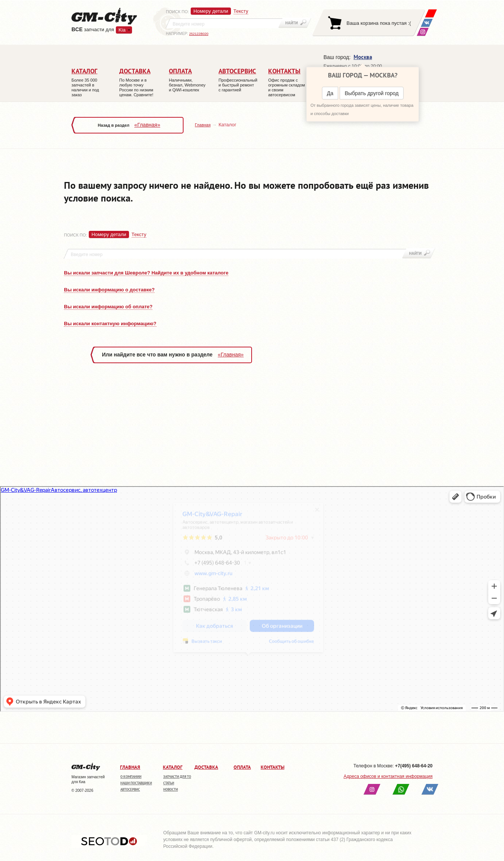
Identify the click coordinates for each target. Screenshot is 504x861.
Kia (122, 30)
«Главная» (147, 125)
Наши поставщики (136, 783)
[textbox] (224, 23)
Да (330, 93)
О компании (130, 777)
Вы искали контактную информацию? (110, 323)
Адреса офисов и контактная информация (388, 776)
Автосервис (130, 789)
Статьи (168, 783)
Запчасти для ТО (177, 777)
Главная (203, 125)
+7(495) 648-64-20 (414, 766)
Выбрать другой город (371, 93)
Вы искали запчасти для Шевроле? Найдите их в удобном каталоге (146, 273)
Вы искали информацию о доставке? (109, 290)
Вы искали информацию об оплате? (108, 306)
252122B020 (198, 34)
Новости (170, 789)
